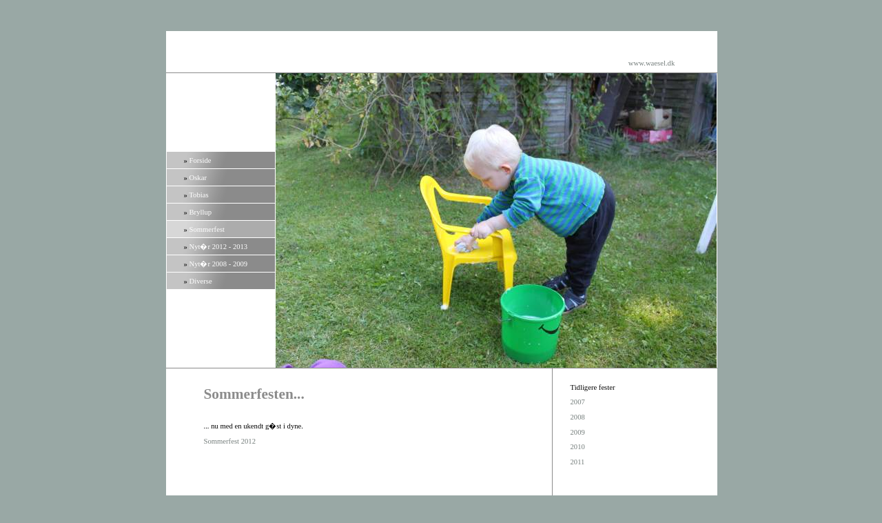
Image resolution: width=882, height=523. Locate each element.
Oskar (198, 177)
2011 (578, 462)
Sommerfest (207, 229)
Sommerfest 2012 (230, 441)
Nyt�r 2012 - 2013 (218, 246)
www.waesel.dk (651, 63)
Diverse (200, 281)
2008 (578, 417)
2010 (578, 447)
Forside (200, 160)
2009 (578, 432)
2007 (578, 402)
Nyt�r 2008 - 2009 (218, 264)
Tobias (198, 195)
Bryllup (200, 212)
